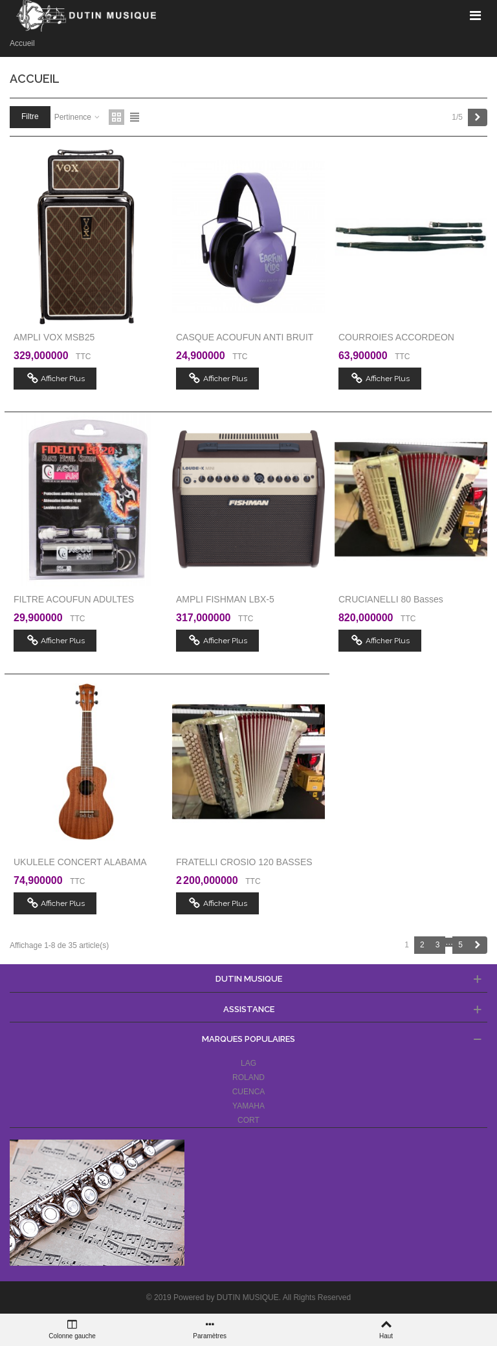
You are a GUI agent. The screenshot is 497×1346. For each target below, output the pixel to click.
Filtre (30, 116)
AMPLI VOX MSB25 (54, 337)
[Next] (477, 117)
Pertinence (78, 117)
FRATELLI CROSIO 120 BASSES (244, 862)
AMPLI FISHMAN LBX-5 (225, 599)
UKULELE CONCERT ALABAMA (80, 862)
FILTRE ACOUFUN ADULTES (74, 599)
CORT (248, 1120)
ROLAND (248, 1077)
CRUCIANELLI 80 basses (390, 599)
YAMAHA (248, 1105)
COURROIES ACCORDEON (396, 337)
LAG (248, 1063)
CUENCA (248, 1091)
